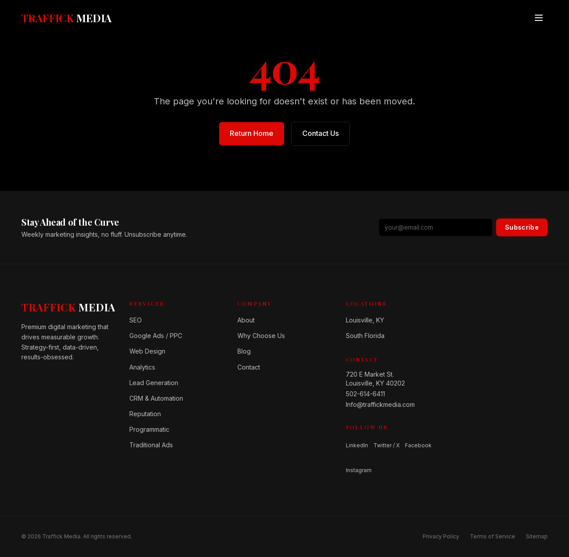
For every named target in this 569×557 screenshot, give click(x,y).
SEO (135, 320)
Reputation (145, 414)
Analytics (142, 367)
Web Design (147, 351)
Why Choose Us (261, 335)
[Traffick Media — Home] (66, 18)
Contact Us (320, 133)
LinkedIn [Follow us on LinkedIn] (357, 445)
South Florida (365, 335)
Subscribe (522, 227)
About (246, 320)
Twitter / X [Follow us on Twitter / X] (386, 445)
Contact (248, 367)
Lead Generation (153, 382)
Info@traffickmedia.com (380, 404)
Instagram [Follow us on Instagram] (359, 470)
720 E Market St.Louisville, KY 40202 (375, 378)
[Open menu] (539, 18)
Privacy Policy (441, 536)
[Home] (68, 307)
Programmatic (149, 429)
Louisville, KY (365, 320)
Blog (244, 351)
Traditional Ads (151, 445)
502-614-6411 (365, 394)
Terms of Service (492, 536)
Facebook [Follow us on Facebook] (418, 445)
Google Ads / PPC (155, 335)
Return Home (251, 133)
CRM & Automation (156, 398)
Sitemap (537, 536)
